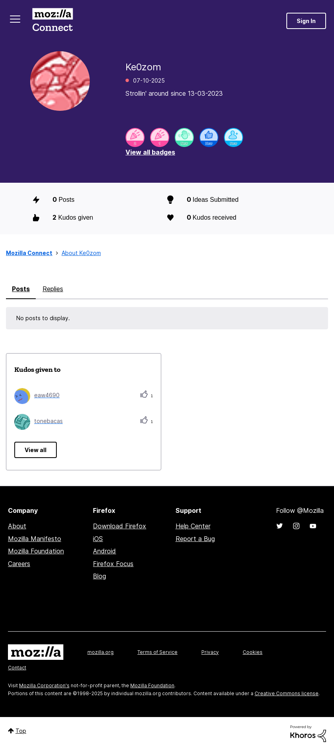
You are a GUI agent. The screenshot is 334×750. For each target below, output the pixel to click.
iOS (98, 539)
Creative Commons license (287, 693)
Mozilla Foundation (36, 551)
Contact (17, 668)
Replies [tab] (52, 289)
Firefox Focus (113, 564)
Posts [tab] (21, 289)
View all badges (150, 152)
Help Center (193, 526)
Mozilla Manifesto (34, 539)
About (17, 526)
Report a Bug (195, 539)
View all (35, 450)
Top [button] (20, 730)
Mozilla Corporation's (44, 685)
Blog (99, 576)
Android (104, 551)
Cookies (253, 652)
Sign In (306, 20)
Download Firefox (119, 526)
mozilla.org (100, 652)
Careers (19, 564)
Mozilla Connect (52, 21)
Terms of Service (157, 652)
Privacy (210, 652)
